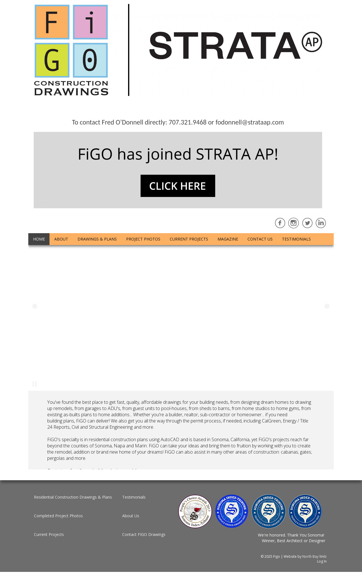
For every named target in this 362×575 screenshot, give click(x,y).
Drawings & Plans (97, 239)
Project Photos (143, 239)
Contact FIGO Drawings (143, 534)
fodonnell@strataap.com (250, 122)
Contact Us (260, 239)
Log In (322, 561)
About (61, 239)
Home (39, 239)
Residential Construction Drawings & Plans (73, 497)
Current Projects (189, 239)
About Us (130, 515)
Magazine (227, 239)
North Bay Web (314, 556)
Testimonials (296, 239)
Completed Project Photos (58, 515)
